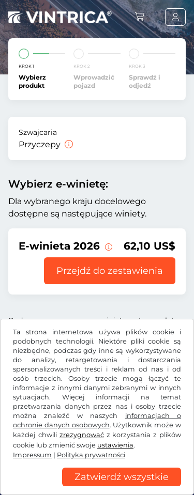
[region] (97, 487)
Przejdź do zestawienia (109, 270)
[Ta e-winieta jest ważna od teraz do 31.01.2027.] (107, 246)
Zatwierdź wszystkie (121, 477)
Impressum (32, 455)
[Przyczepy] (68, 144)
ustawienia (115, 445)
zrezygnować (81, 435)
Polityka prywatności (91, 455)
